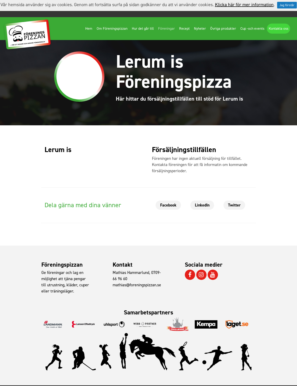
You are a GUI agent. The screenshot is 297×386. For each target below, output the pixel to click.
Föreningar (166, 28)
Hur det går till (143, 28)
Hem (88, 28)
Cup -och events (252, 28)
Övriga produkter (223, 28)
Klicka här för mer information (244, 5)
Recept (184, 28)
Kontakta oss (278, 28)
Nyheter (200, 28)
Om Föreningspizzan (112, 28)
